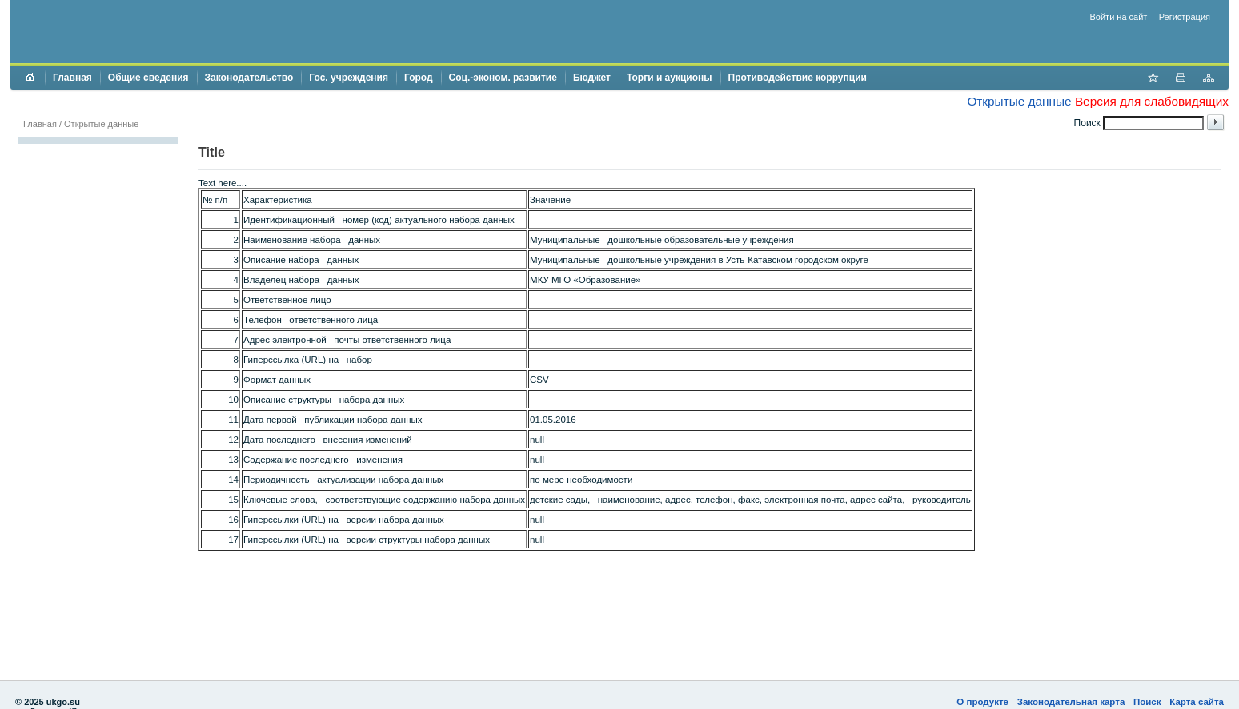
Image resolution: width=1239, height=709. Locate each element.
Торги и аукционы (669, 77)
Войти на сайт (1119, 17)
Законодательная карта (1071, 702)
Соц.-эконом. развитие (503, 77)
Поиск (1147, 702)
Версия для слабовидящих (1152, 101)
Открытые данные (1019, 101)
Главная (72, 77)
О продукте (982, 702)
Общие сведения (148, 77)
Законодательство (249, 77)
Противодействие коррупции (797, 77)
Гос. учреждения (348, 77)
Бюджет (592, 77)
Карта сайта (1196, 702)
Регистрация (1184, 17)
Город (418, 77)
